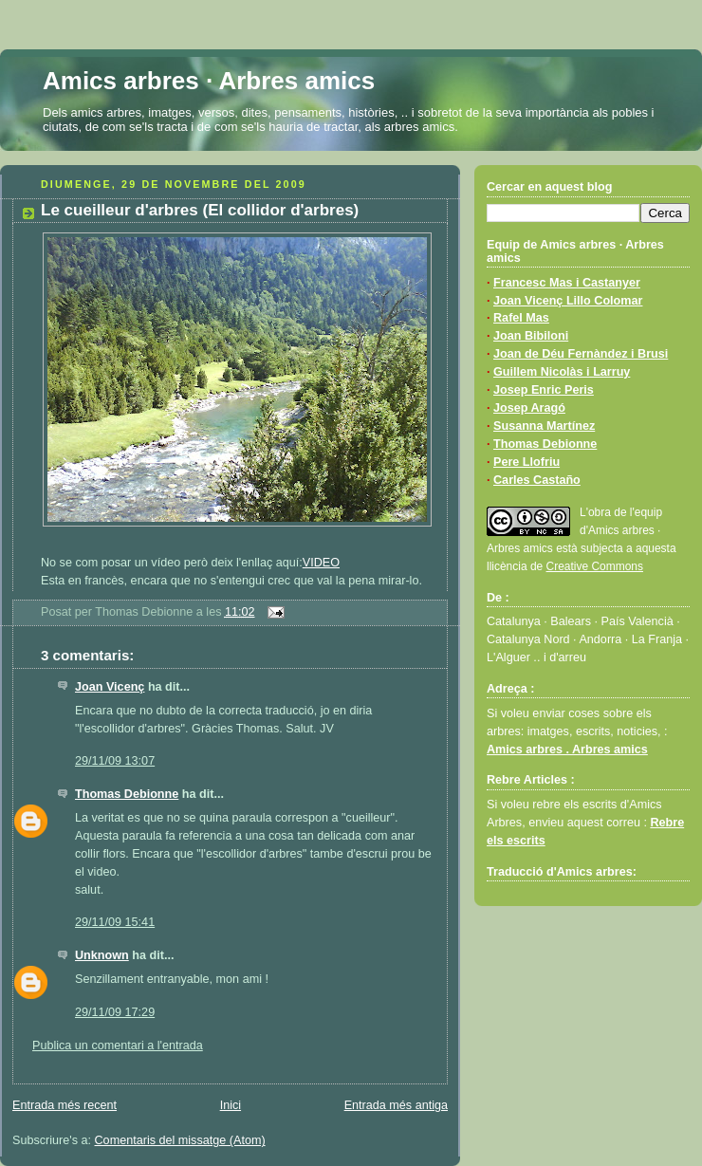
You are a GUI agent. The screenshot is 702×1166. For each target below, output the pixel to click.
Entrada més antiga (396, 1105)
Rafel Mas (521, 317)
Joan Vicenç (109, 687)
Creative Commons (594, 566)
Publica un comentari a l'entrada (117, 1045)
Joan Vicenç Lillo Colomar (567, 300)
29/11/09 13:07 (115, 761)
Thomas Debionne (126, 794)
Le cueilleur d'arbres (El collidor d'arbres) (200, 210)
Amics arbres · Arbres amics (209, 80)
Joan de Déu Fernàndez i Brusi (580, 354)
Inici (230, 1105)
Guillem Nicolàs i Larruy (561, 372)
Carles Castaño (537, 480)
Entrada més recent (64, 1105)
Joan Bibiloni (530, 335)
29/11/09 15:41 (115, 922)
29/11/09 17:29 (115, 1012)
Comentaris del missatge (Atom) (180, 1140)
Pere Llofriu (526, 462)
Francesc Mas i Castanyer (566, 282)
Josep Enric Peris (543, 390)
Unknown (102, 955)
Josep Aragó (529, 408)
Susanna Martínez (544, 426)
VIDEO (321, 562)
